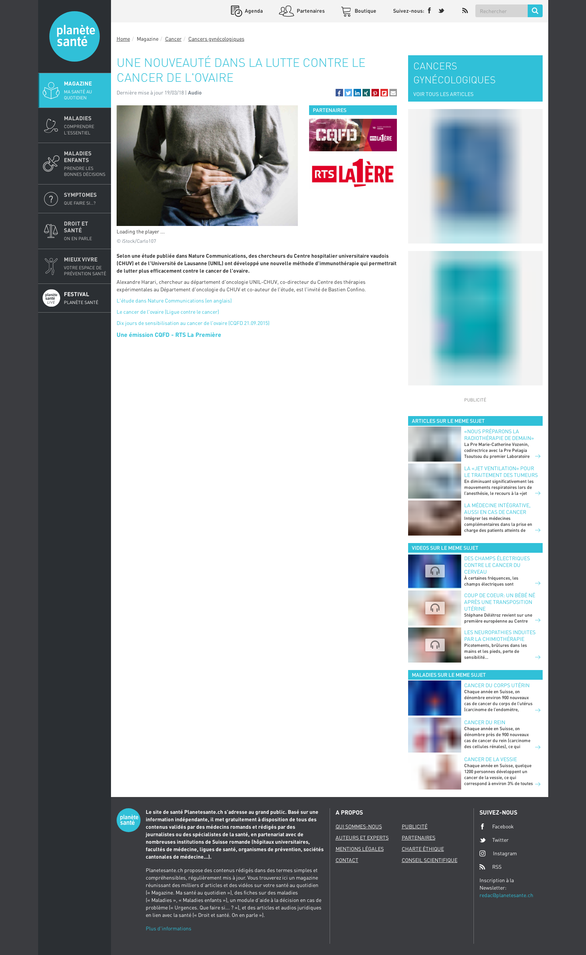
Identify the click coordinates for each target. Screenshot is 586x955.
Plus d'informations (168, 928)
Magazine (85, 90)
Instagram (498, 853)
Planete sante (74, 36)
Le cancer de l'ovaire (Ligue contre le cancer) (168, 311)
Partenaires (310, 10)
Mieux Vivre (85, 266)
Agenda (253, 10)
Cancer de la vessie (490, 759)
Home (123, 38)
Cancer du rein (484, 722)
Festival (85, 298)
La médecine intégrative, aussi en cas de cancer (497, 508)
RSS (490, 867)
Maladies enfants (85, 163)
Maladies (85, 125)
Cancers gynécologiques (216, 38)
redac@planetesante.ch (506, 895)
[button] (339, 92)
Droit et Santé (85, 231)
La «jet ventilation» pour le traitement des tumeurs (501, 471)
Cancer (173, 38)
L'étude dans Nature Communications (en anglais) (174, 300)
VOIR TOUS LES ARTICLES (443, 94)
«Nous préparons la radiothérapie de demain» (499, 434)
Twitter (494, 840)
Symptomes (85, 198)
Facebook (496, 826)
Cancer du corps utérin (497, 685)
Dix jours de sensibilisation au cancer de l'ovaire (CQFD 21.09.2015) (193, 323)
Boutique (365, 10)
